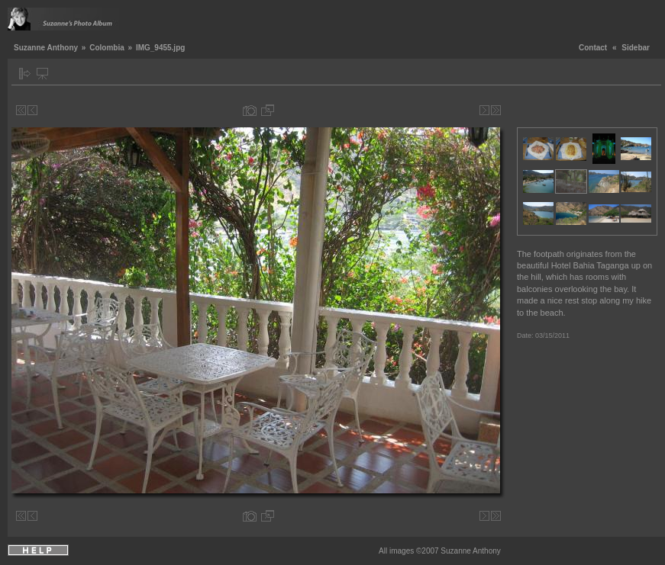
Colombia (106, 47)
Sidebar (635, 47)
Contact (593, 47)
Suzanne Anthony (46, 47)
